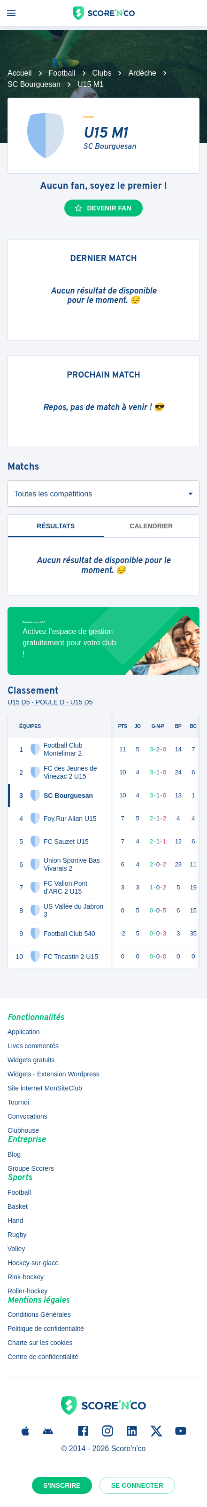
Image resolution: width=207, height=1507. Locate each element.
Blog (14, 1154)
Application (24, 1032)
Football (62, 73)
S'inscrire (62, 1485)
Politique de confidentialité (46, 1328)
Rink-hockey (26, 1277)
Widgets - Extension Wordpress (54, 1074)
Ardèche (142, 73)
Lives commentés (33, 1046)
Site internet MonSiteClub (45, 1088)
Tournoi (18, 1102)
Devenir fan (102, 208)
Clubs (102, 73)
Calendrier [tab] (151, 526)
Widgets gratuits (31, 1060)
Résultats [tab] (56, 530)
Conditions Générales (39, 1314)
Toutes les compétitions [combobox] (53, 494)
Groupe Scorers (31, 1168)
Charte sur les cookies (40, 1342)
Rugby (17, 1234)
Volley (16, 1248)
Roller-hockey (28, 1291)
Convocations (27, 1116)
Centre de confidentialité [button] (43, 1356)
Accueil (20, 73)
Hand (15, 1220)
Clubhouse (23, 1130)
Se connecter (137, 1485)
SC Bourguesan (34, 84)
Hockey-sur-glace (33, 1263)
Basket (18, 1206)
